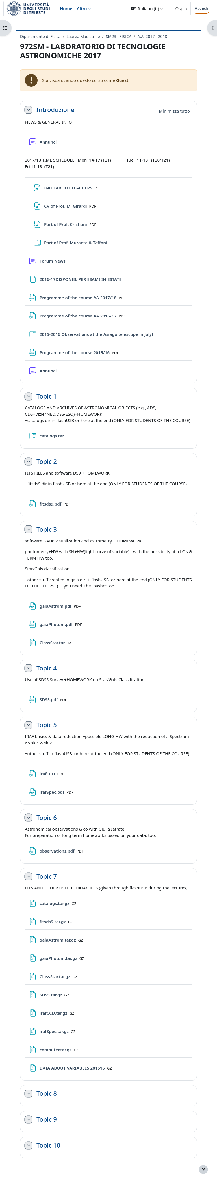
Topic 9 (46, 1119)
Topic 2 (46, 461)
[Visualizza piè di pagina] (203, 1169)
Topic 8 (46, 1093)
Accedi (201, 8)
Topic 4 (46, 668)
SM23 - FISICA (118, 36)
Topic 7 (46, 876)
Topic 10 (48, 1145)
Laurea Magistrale (83, 36)
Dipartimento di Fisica (40, 36)
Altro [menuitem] (82, 8)
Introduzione (55, 109)
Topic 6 (46, 817)
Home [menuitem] (66, 8)
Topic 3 (46, 529)
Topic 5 (46, 725)
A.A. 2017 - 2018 (152, 36)
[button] (146, 8)
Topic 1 (46, 396)
